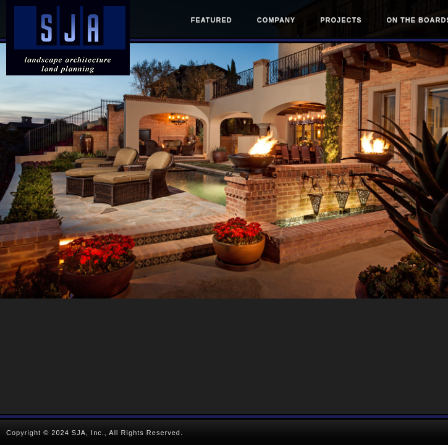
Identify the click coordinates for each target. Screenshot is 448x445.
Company (276, 19)
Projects (340, 19)
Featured (211, 19)
